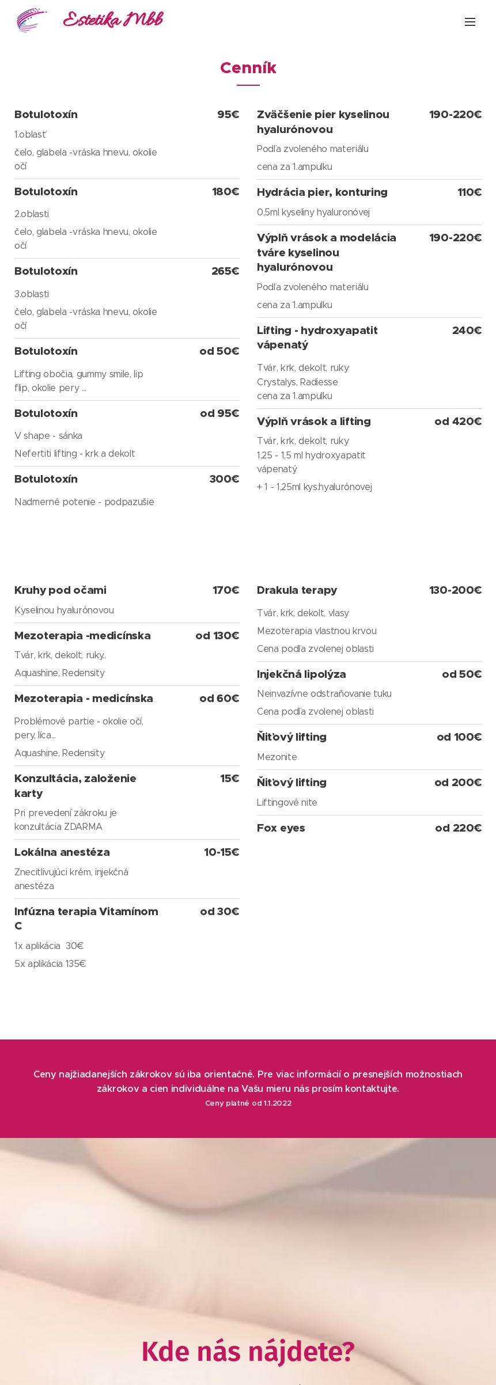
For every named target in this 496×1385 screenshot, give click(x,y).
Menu (470, 21)
